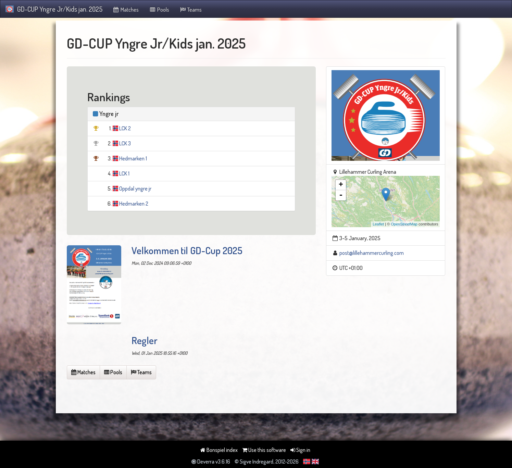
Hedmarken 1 (133, 158)
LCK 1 (124, 173)
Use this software (264, 449)
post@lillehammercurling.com (371, 252)
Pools (159, 9)
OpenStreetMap (404, 224)
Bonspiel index (219, 449)
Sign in (300, 449)
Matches (126, 9)
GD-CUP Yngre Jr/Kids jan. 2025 (53, 8)
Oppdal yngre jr (135, 188)
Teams (190, 9)
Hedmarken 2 (133, 203)
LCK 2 (125, 128)
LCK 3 (125, 143)
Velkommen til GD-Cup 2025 (187, 250)
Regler (145, 340)
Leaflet (378, 224)
